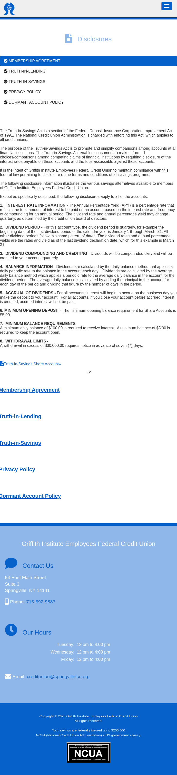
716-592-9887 (40, 601)
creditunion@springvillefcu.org (58, 676)
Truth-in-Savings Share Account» (32, 364)
